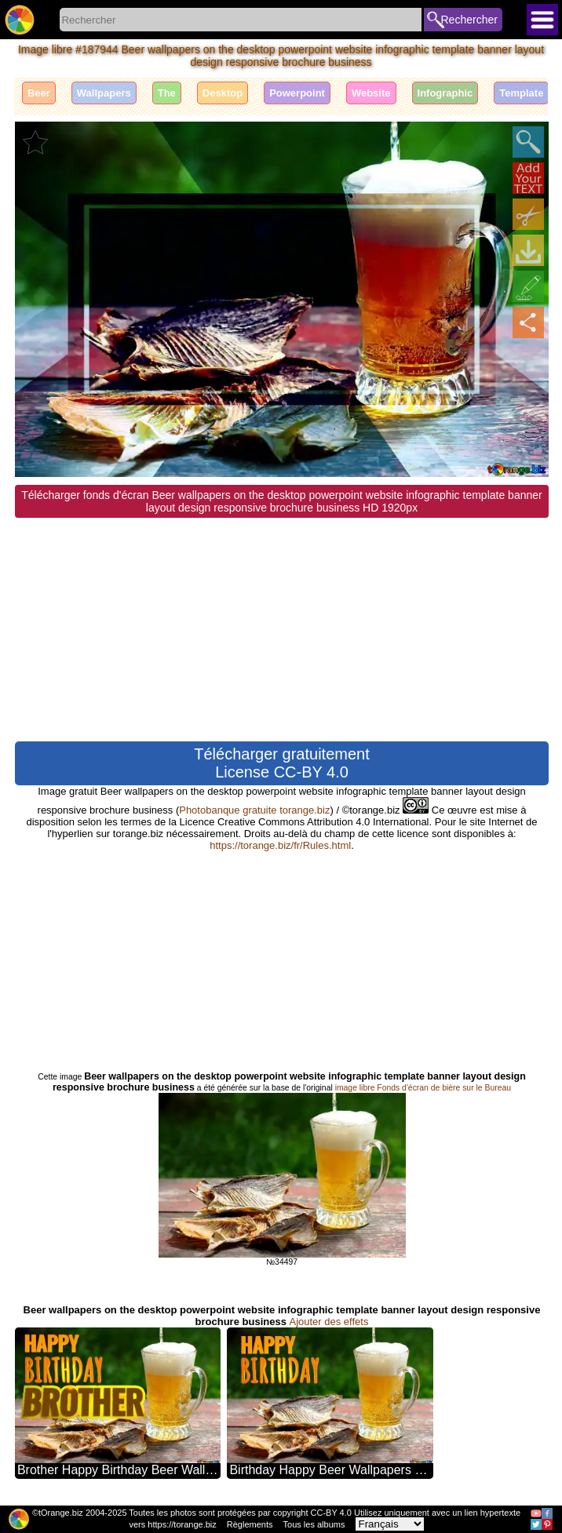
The (167, 93)
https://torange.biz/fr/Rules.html (280, 845)
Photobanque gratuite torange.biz (254, 810)
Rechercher (469, 19)
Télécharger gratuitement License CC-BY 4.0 (281, 763)
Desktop (223, 93)
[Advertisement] (282, 627)
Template (521, 93)
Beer (38, 93)
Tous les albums (314, 1524)
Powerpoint (297, 93)
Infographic (445, 93)
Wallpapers (104, 93)
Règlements (250, 1524)
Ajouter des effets (328, 1321)
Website (371, 93)
